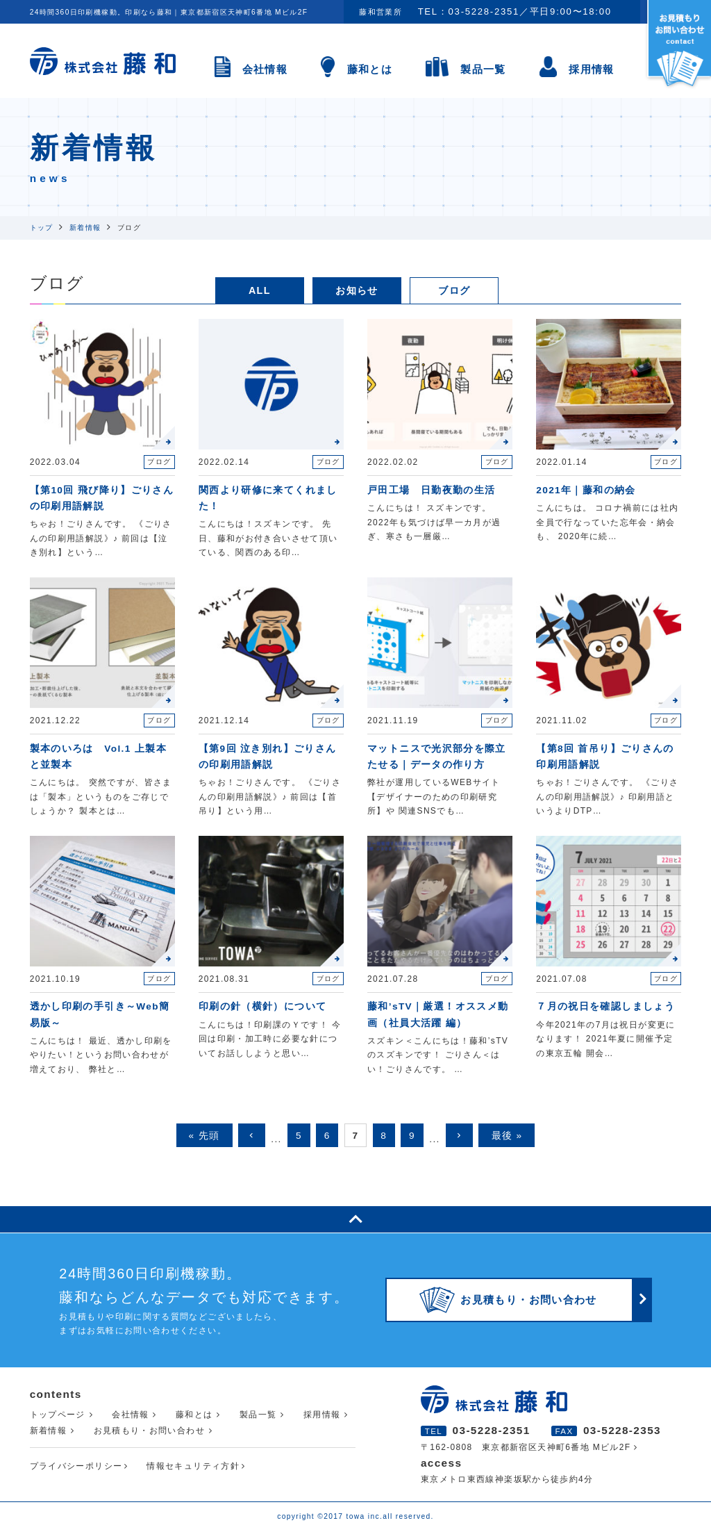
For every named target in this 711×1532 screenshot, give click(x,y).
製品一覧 (482, 69)
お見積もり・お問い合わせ (149, 1430)
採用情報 (591, 69)
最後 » (507, 1135)
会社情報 (264, 69)
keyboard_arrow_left (251, 1135)
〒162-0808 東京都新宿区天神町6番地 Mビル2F (526, 1447)
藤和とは (369, 69)
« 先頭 (204, 1135)
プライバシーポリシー (76, 1466)
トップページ (57, 1414)
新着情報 (48, 1430)
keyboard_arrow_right (459, 1135)
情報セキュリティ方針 (193, 1466)
